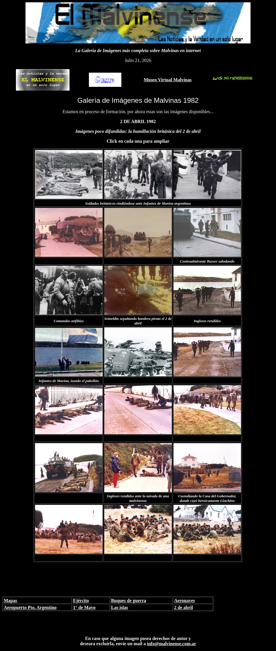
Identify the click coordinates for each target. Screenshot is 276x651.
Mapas (10, 600)
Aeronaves (184, 600)
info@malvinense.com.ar (171, 643)
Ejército (81, 600)
